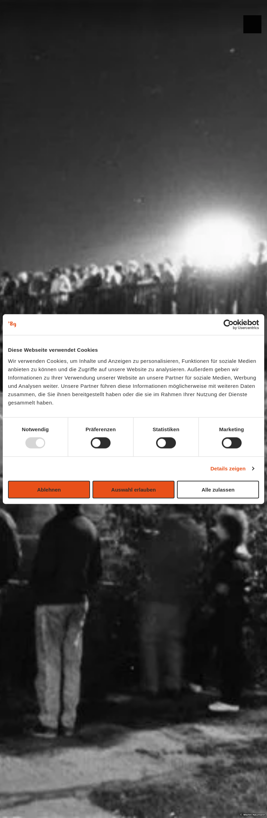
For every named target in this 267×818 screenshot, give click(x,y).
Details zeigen (227, 468)
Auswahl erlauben (133, 489)
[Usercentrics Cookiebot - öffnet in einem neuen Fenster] (228, 324)
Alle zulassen (218, 489)
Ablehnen (49, 489)
